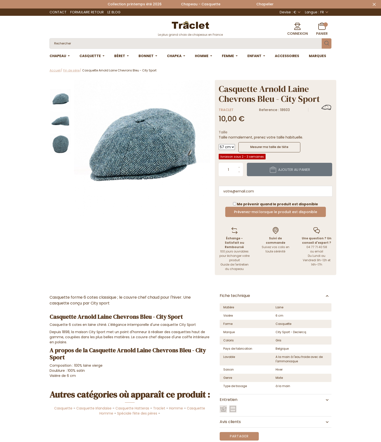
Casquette (63, 408)
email (319, 251)
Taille (223, 132)
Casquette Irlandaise (94, 408)
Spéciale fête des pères (137, 413)
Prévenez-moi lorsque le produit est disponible (275, 211)
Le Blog (114, 12)
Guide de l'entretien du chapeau (234, 266)
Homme (176, 408)
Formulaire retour (87, 12)
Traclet (226, 109)
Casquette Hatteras (132, 408)
